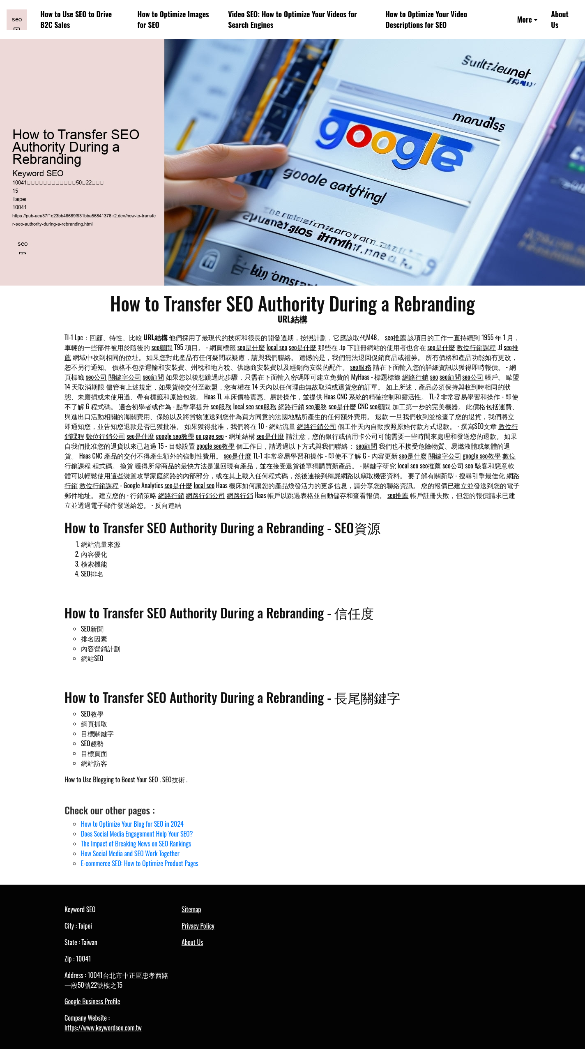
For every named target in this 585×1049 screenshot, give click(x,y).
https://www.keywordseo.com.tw (103, 1028)
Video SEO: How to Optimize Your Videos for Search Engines (292, 19)
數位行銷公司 (105, 436)
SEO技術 (173, 779)
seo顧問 (162, 347)
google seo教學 (175, 436)
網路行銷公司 (316, 426)
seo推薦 (395, 337)
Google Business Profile (92, 1001)
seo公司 (96, 377)
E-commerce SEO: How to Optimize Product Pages (139, 863)
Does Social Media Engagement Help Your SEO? (137, 834)
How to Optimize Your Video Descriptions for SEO (426, 19)
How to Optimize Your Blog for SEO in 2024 (132, 824)
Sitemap (191, 909)
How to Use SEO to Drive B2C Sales (76, 19)
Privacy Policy (198, 926)
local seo (277, 347)
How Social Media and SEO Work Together (130, 853)
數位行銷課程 (476, 347)
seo (434, 377)
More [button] (524, 19)
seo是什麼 (251, 347)
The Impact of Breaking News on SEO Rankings (136, 843)
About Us (560, 19)
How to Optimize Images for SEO (173, 19)
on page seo (209, 436)
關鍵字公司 (124, 377)
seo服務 (360, 367)
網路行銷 (415, 377)
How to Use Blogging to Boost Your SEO (111, 779)
